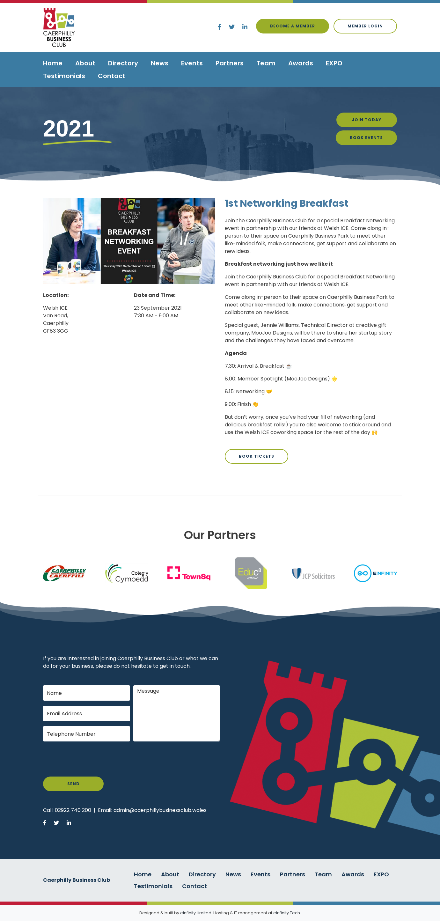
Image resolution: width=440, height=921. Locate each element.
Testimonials (64, 75)
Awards (300, 63)
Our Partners (220, 535)
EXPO (334, 63)
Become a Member (292, 26)
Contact (111, 75)
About (85, 63)
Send (73, 783)
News (159, 63)
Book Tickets (256, 456)
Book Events (366, 137)
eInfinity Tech (286, 913)
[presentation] (91, 759)
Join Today (366, 119)
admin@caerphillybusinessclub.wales (160, 810)
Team (265, 63)
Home (52, 63)
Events (192, 63)
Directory (123, 63)
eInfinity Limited (195, 913)
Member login (365, 26)
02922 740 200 (73, 810)
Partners (230, 63)
